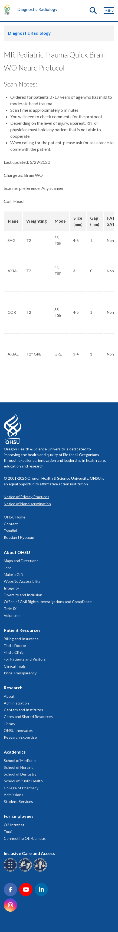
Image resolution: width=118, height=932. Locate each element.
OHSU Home (14, 517)
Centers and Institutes (23, 709)
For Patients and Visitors (25, 659)
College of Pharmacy (21, 788)
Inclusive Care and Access (29, 853)
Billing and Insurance (21, 638)
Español (10, 530)
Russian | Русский (19, 537)
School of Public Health (23, 781)
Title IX (10, 608)
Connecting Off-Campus (25, 838)
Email (8, 831)
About (9, 696)
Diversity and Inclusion (23, 594)
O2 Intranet (14, 824)
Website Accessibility (22, 581)
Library (9, 723)
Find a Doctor (15, 645)
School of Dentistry (20, 774)
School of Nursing (19, 767)
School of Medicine (20, 760)
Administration (16, 703)
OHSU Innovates (18, 730)
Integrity (11, 588)
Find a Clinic (14, 652)
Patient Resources (22, 630)
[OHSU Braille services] (11, 870)
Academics (15, 751)
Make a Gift (13, 574)
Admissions (13, 794)
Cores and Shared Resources (28, 716)
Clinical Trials (15, 666)
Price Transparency (20, 673)
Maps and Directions (21, 560)
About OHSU (17, 552)
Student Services (18, 801)
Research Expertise (20, 737)
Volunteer (12, 615)
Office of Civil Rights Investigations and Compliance (48, 601)
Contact (11, 523)
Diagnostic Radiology (37, 9)
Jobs (8, 567)
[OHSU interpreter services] (41, 870)
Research (13, 687)
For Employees (19, 816)
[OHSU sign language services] (26, 870)
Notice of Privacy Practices (26, 496)
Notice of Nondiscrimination (27, 503)
